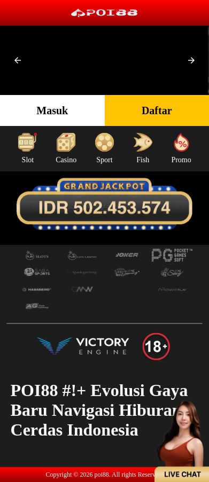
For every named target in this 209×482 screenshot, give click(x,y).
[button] (18, 60)
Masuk (52, 110)
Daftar (157, 110)
